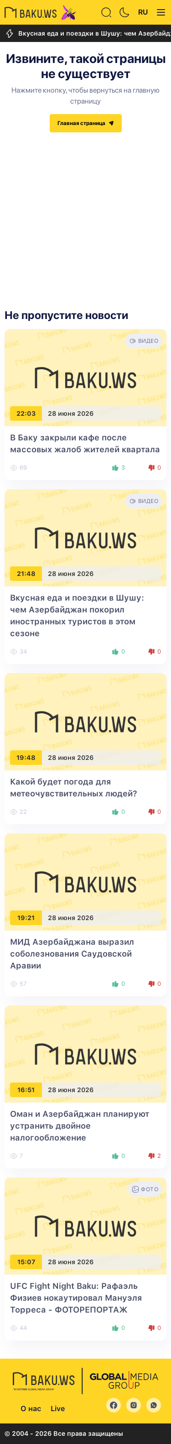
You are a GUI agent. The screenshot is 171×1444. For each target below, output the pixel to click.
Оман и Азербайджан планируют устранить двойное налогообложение (79, 1125)
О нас (31, 1408)
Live (58, 1408)
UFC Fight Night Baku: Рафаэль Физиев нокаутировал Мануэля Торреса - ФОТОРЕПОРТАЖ (76, 1297)
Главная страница (85, 123)
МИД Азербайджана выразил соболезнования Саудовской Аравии (72, 953)
